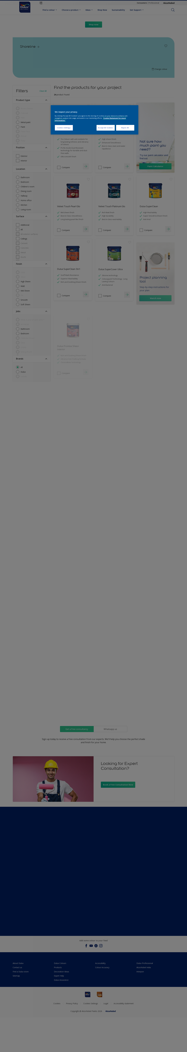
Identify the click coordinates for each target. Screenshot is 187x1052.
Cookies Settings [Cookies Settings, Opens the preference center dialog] (64, 128)
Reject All (125, 128)
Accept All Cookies (105, 128)
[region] (94, 120)
